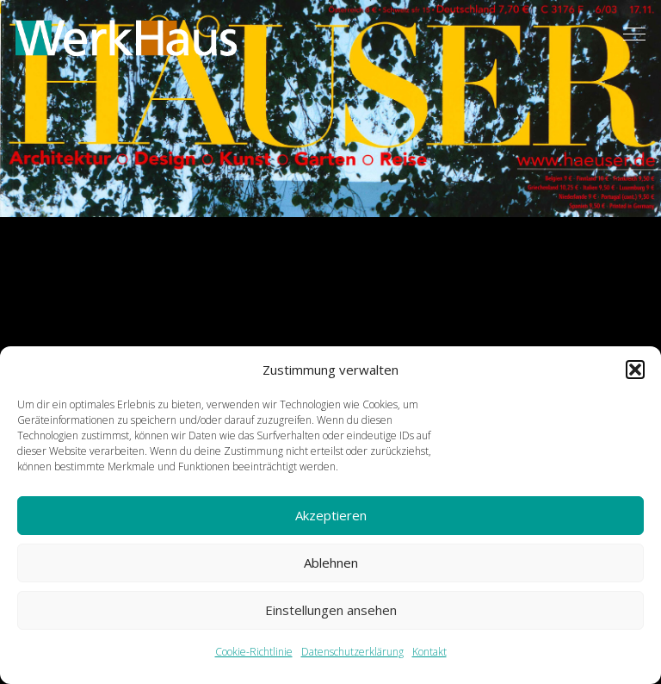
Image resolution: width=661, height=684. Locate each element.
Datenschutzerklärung (352, 651)
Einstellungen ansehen (331, 610)
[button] (635, 369)
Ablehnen (331, 562)
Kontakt (429, 651)
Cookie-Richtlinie (254, 651)
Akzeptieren (331, 515)
